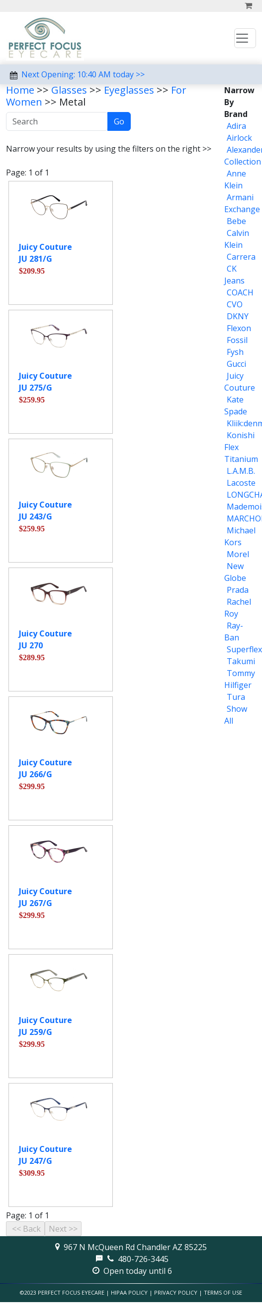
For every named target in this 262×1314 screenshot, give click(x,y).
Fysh (235, 351)
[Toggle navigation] (245, 38)
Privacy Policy (175, 1292)
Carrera (241, 256)
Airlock (239, 137)
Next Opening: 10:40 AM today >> (83, 74)
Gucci (236, 363)
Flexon (239, 328)
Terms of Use (223, 1292)
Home (20, 90)
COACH (240, 292)
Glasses (69, 90)
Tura (236, 696)
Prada (238, 589)
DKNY (238, 316)
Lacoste (241, 482)
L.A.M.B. (241, 470)
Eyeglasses (129, 90)
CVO (235, 304)
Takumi (241, 661)
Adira (236, 125)
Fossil (237, 340)
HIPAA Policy (129, 1292)
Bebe (236, 221)
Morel (238, 554)
